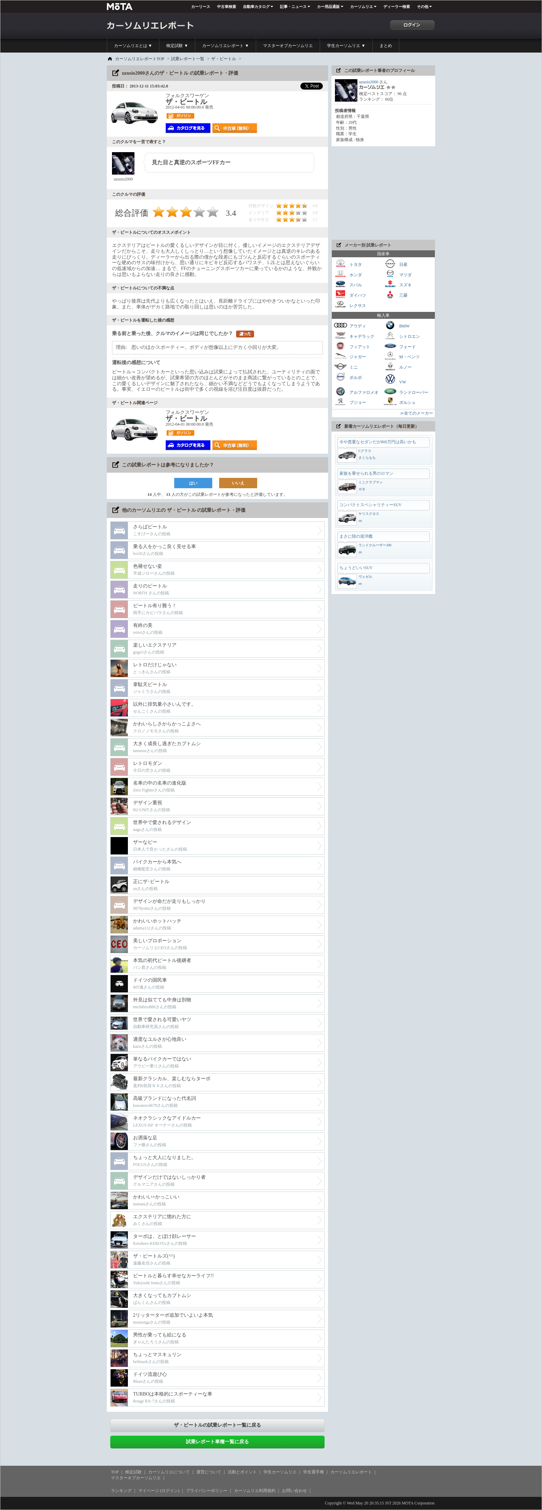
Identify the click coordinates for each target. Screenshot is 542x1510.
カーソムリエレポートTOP (139, 58)
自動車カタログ (256, 6)
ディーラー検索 (396, 6)
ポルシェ (399, 401)
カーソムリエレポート (351, 1472)
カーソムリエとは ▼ (133, 45)
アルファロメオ (356, 391)
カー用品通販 (328, 6)
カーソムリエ (361, 6)
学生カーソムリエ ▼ (346, 45)
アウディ (350, 325)
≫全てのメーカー (416, 413)
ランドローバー (405, 391)
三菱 (395, 294)
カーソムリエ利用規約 (254, 1490)
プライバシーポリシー (206, 1490)
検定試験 (133, 1472)
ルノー (397, 366)
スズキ (397, 284)
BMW (396, 325)
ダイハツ (350, 294)
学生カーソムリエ (280, 1472)
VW (394, 379)
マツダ (397, 274)
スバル (348, 284)
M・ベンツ (401, 356)
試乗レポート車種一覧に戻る (217, 1441)
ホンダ (348, 274)
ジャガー (350, 356)
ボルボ (348, 376)
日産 (395, 263)
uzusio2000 (368, 82)
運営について (208, 1472)
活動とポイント (242, 1472)
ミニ (346, 366)
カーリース (200, 6)
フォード (399, 346)
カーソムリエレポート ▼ (225, 45)
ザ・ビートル (223, 58)
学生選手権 (313, 1472)
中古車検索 (226, 6)
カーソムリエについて (169, 1472)
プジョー (350, 401)
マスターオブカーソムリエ (288, 45)
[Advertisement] (383, 193)
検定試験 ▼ (177, 45)
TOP (115, 1472)
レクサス (350, 304)
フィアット (352, 346)
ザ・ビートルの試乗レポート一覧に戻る (217, 1425)
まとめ (386, 45)
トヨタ (348, 263)
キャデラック (354, 335)
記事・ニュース (293, 6)
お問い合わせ (294, 1490)
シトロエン (401, 335)
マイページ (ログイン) (158, 1490)
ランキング (121, 1490)
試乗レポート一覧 (187, 58)
